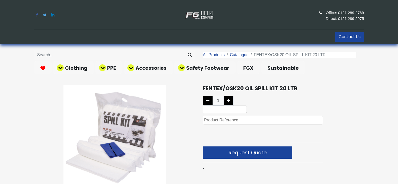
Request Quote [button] (247, 152)
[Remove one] (208, 101)
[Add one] (229, 101)
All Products (214, 55)
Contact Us (350, 36)
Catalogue (239, 55)
